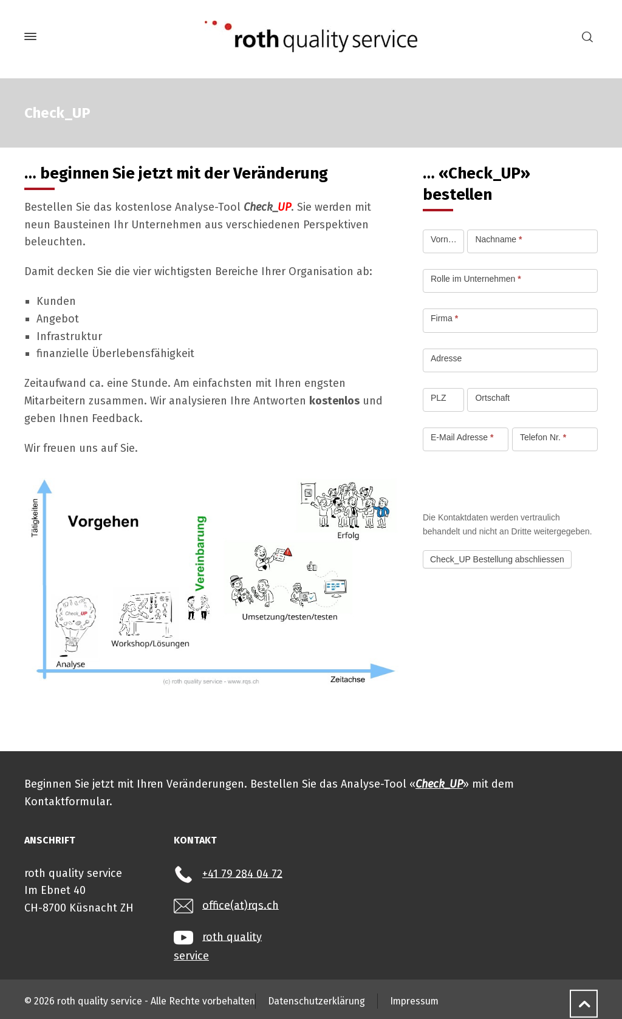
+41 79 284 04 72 (242, 873)
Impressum (414, 1001)
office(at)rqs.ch (240, 905)
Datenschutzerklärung (316, 1001)
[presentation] (515, 481)
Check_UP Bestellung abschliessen (497, 559)
